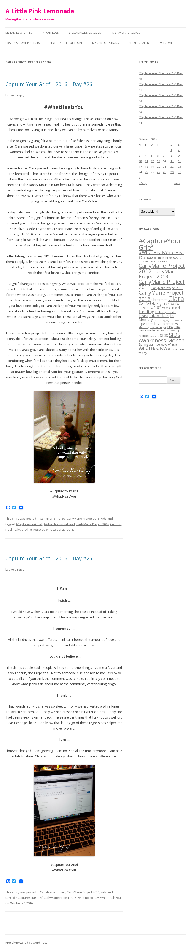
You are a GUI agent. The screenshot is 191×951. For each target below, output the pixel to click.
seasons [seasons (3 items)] (154, 336)
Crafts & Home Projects (22, 43)
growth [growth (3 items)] (166, 307)
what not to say (88, 898)
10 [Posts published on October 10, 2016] (140, 161)
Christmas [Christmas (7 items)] (159, 299)
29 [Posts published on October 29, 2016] (172, 172)
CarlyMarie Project (52, 518)
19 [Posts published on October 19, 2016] (152, 166)
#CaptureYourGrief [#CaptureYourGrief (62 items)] (160, 243)
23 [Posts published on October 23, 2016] (179, 166)
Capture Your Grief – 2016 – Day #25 (48, 558)
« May (143, 183)
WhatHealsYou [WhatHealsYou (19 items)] (155, 348)
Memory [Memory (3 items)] (144, 327)
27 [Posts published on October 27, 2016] (158, 172)
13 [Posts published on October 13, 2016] (158, 161)
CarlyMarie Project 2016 (83, 518)
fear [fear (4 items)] (178, 304)
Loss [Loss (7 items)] (149, 323)
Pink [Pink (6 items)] (170, 327)
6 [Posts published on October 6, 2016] (158, 155)
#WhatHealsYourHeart (59, 524)
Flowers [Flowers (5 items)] (144, 308)
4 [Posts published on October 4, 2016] (145, 155)
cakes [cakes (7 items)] (162, 261)
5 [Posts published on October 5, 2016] (151, 155)
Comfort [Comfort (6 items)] (145, 303)
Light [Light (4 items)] (142, 324)
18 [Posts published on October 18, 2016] (146, 166)
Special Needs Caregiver (85, 33)
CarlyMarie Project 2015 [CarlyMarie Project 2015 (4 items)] (167, 288)
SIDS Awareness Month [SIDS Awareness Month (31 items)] (162, 337)
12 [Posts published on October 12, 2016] (152, 161)
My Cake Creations (105, 43)
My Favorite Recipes (126, 33)
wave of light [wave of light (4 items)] (169, 345)
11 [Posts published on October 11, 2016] (146, 161)
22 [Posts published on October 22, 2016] (172, 166)
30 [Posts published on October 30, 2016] (179, 172)
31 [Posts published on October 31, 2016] (140, 177)
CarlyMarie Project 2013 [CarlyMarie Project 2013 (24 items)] (158, 274)
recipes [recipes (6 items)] (144, 335)
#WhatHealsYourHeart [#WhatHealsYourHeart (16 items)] (161, 254)
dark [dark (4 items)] (155, 304)
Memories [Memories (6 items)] (170, 324)
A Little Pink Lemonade (39, 11)
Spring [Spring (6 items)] (143, 344)
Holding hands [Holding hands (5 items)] (165, 312)
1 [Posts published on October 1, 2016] (171, 150)
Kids (104, 518)
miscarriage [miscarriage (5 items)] (158, 327)
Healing (10, 529)
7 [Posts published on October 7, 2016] (163, 155)
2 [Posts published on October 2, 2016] (179, 150)
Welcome (165, 43)
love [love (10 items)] (158, 323)
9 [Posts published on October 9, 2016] (179, 155)
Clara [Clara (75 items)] (176, 298)
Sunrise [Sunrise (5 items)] (154, 344)
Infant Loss (50, 33)
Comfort (115, 524)
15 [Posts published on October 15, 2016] (172, 161)
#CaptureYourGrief (29, 524)
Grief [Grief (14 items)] (155, 307)
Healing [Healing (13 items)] (146, 311)
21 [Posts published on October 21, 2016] (164, 166)
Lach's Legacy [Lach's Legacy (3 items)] (161, 320)
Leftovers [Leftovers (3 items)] (176, 320)
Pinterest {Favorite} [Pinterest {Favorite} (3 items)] (167, 330)
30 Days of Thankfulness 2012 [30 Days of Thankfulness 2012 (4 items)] (162, 258)
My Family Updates (18, 33)
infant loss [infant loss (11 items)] (159, 315)
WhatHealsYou (35, 529)
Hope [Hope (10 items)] (143, 315)
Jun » (177, 183)
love (20, 529)
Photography (139, 43)
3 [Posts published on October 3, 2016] (139, 155)
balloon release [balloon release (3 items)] (148, 261)
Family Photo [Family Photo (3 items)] (167, 303)
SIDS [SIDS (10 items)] (164, 335)
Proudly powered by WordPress (26, 943)
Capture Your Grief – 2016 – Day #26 (48, 84)
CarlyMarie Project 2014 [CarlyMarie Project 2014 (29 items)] (162, 284)
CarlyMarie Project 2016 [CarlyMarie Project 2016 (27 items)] (161, 296)
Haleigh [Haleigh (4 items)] (176, 308)
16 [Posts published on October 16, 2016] (179, 161)
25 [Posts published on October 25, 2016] (146, 172)
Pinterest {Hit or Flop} (66, 43)
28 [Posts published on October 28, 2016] (164, 172)
